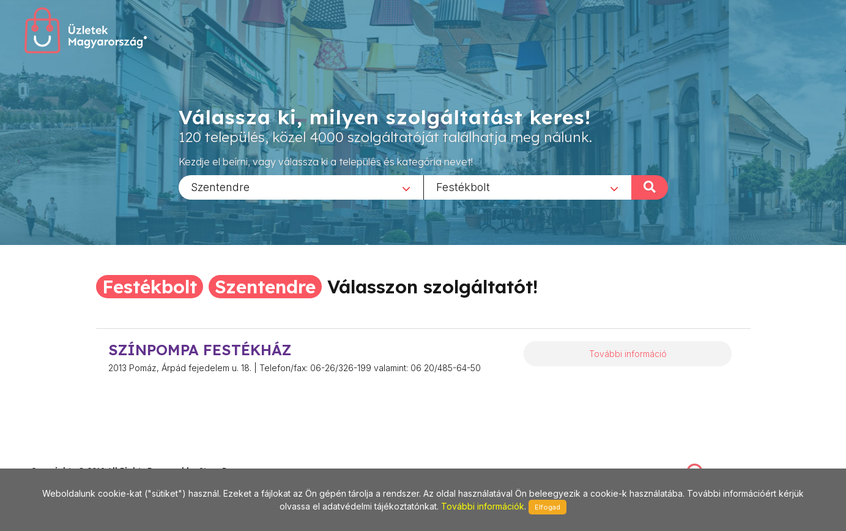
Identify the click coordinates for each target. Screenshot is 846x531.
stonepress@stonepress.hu (80, 457)
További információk (482, 506)
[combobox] (301, 187)
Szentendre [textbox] (220, 186)
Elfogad (547, 507)
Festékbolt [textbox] (463, 186)
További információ (628, 353)
